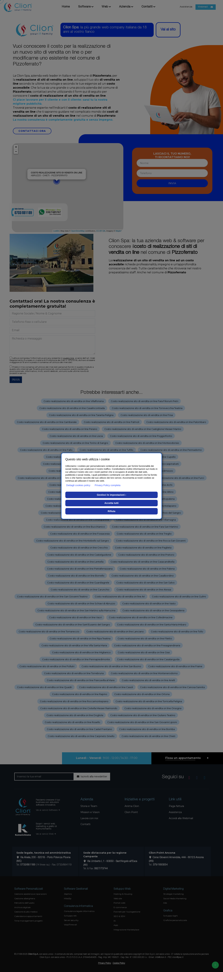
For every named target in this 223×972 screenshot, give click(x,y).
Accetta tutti (112, 503)
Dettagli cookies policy (78, 485)
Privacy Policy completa (108, 485)
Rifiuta (111, 511)
